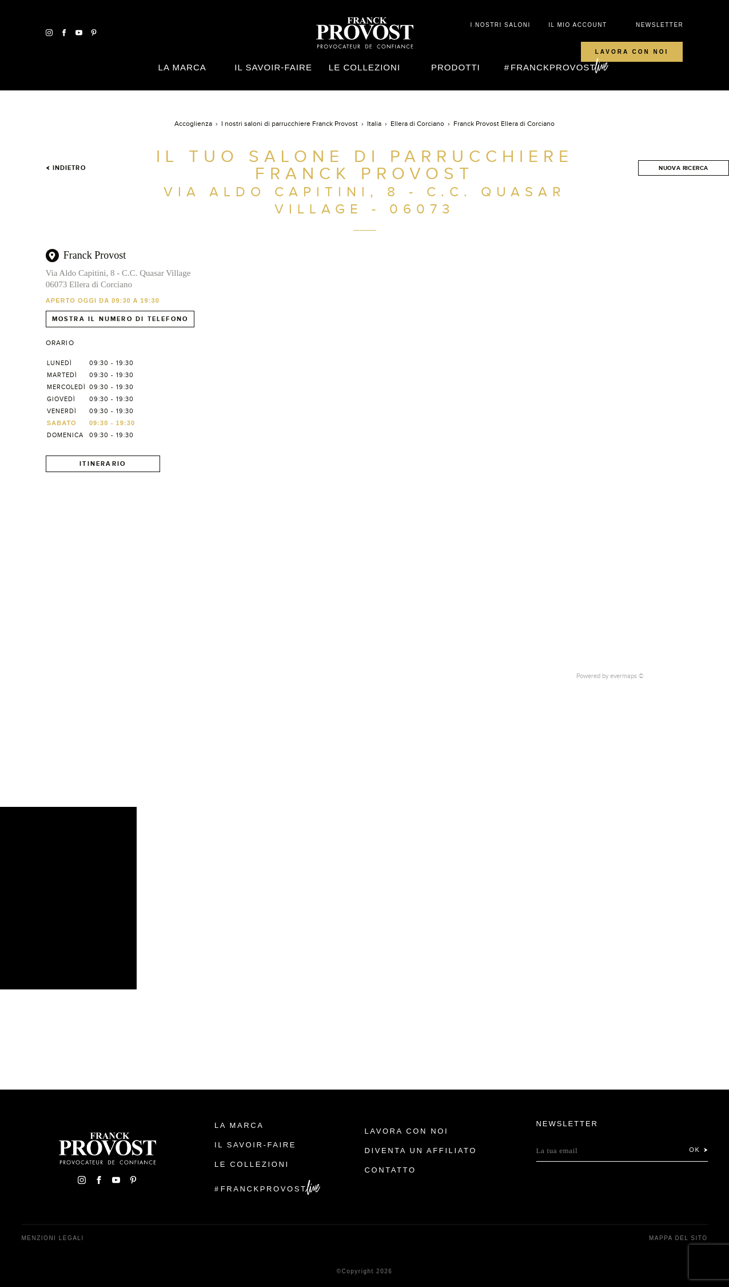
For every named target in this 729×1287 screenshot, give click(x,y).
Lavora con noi (632, 52)
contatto (390, 1170)
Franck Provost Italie (364, 33)
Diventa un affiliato (421, 1150)
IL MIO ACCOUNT (577, 25)
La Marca (182, 67)
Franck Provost (94, 255)
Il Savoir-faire (273, 67)
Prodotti (455, 67)
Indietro (66, 167)
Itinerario (102, 463)
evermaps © (627, 675)
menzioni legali (53, 1238)
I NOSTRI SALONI (500, 25)
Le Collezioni (364, 67)
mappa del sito (678, 1238)
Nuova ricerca (683, 168)
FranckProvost (553, 67)
